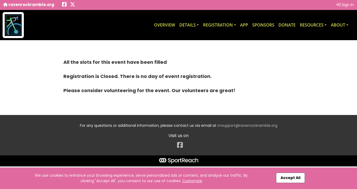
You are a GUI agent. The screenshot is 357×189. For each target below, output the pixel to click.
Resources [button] (312, 25)
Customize (192, 180)
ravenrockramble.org (28, 4)
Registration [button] (218, 25)
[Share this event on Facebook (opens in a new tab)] (64, 5)
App (244, 25)
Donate (286, 25)
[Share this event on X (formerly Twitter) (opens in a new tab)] (72, 5)
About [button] (338, 25)
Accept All (290, 177)
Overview (164, 25)
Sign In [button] (345, 4)
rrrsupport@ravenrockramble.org (247, 125)
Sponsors (263, 25)
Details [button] (187, 25)
